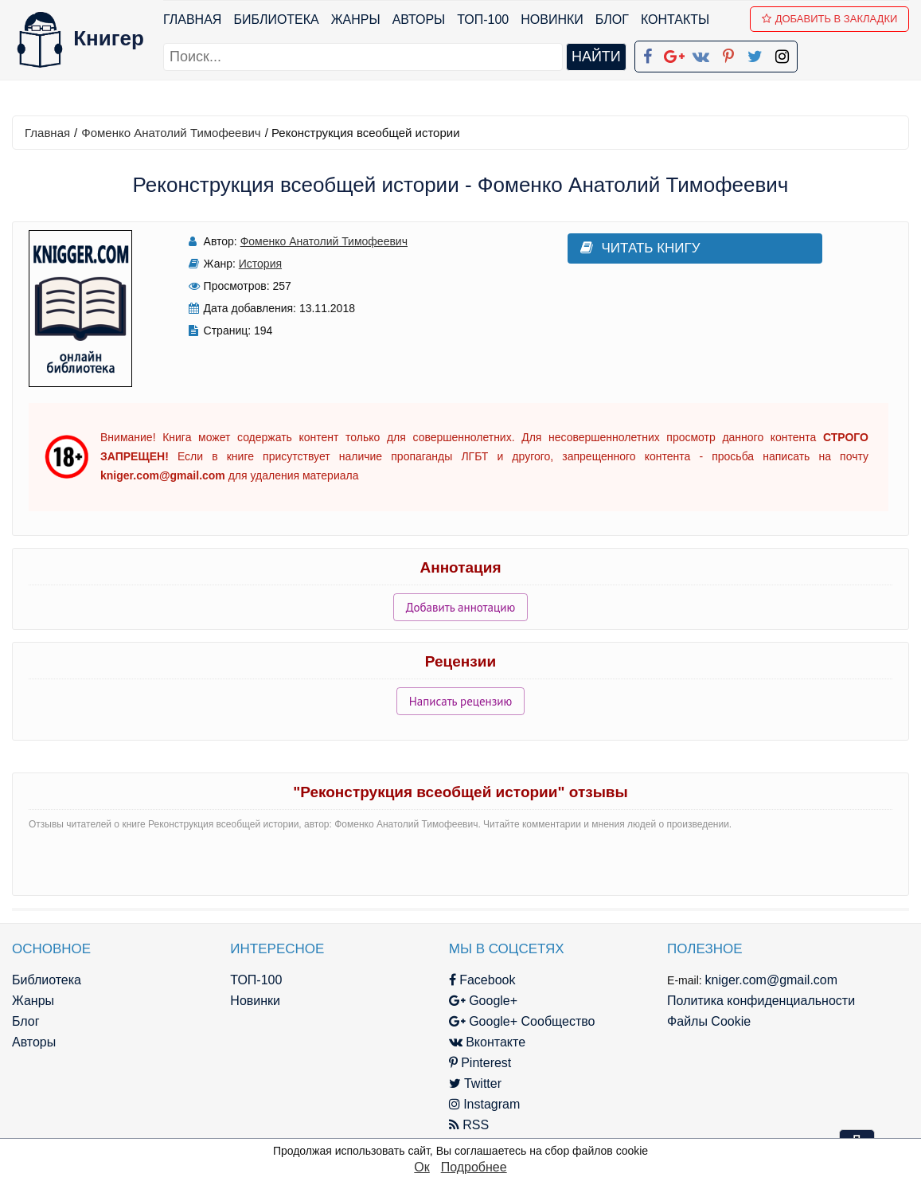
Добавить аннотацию (460, 607)
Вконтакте (487, 1042)
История (260, 263)
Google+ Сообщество (522, 1021)
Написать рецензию (461, 701)
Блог (612, 19)
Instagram (485, 1104)
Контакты (675, 19)
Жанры (355, 19)
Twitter (475, 1083)
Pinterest (480, 1063)
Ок (421, 1167)
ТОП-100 (483, 19)
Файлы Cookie (709, 1021)
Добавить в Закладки (830, 19)
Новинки (552, 19)
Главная (192, 19)
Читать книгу (640, 248)
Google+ (483, 1000)
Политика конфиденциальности (761, 1000)
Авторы (419, 19)
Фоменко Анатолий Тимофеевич (170, 132)
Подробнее (474, 1167)
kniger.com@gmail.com (771, 980)
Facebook (482, 980)
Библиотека (275, 19)
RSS (469, 1125)
